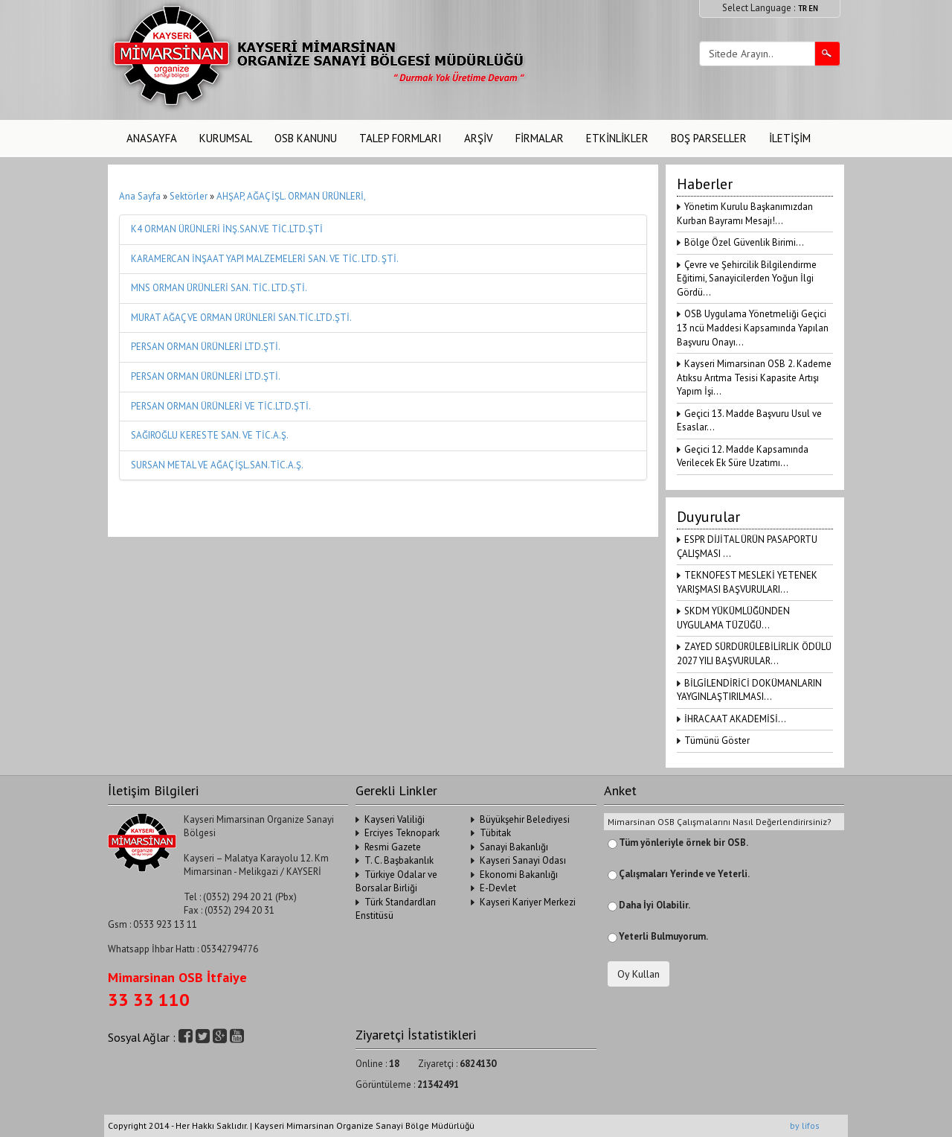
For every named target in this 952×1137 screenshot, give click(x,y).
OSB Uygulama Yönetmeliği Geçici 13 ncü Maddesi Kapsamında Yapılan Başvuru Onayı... (753, 328)
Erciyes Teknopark (402, 833)
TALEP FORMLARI (400, 138)
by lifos (805, 1125)
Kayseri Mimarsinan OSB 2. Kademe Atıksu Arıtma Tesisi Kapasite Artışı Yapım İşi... (754, 377)
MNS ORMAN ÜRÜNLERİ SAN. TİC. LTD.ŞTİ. (219, 287)
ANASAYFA (151, 138)
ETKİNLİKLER (617, 138)
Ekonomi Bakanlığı (519, 874)
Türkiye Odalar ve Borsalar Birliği (396, 881)
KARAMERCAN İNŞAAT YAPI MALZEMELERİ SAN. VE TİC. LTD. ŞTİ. (265, 258)
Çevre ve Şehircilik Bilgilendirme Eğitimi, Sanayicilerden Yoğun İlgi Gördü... (747, 278)
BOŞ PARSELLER (709, 138)
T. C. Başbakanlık (399, 860)
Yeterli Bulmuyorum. (663, 936)
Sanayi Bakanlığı (514, 847)
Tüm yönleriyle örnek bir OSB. (683, 842)
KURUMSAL (225, 138)
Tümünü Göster (717, 740)
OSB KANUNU (305, 138)
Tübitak (495, 833)
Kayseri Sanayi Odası (523, 860)
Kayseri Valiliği (394, 819)
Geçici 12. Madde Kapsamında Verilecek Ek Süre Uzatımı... (742, 456)
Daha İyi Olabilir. (654, 905)
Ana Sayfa (140, 196)
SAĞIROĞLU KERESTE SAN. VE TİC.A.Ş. (210, 435)
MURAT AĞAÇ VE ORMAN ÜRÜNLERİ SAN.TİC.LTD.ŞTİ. (241, 317)
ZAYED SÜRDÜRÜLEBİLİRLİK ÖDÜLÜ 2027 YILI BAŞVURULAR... (754, 653)
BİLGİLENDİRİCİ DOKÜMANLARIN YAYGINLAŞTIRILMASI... (749, 690)
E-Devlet (498, 888)
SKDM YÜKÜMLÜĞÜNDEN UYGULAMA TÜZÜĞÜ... (733, 618)
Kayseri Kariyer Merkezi (528, 902)
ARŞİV (478, 138)
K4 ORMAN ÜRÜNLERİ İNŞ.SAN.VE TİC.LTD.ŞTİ (227, 229)
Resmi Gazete (392, 847)
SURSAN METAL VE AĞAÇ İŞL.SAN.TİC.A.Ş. (217, 465)
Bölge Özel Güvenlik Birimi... (744, 242)
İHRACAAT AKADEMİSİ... (735, 719)
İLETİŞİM (790, 138)
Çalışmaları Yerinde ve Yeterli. (684, 873)
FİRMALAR (539, 138)
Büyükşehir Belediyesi (525, 819)
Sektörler (189, 196)
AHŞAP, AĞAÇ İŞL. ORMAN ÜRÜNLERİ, (291, 196)
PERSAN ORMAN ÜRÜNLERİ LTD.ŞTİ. (205, 346)
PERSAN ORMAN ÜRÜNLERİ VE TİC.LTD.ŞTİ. (221, 406)
